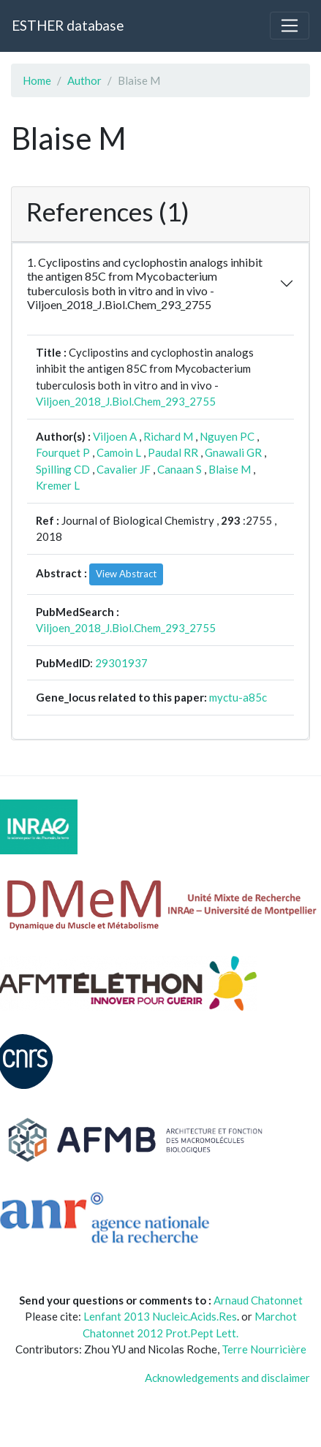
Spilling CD (63, 469)
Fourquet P (63, 452)
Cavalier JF (124, 469)
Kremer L (58, 485)
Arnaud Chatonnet (258, 1300)
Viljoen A (115, 436)
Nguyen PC (227, 436)
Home (37, 80)
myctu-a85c (238, 697)
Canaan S (179, 469)
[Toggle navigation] (289, 25)
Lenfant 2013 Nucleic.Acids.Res (160, 1316)
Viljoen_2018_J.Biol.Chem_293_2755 (126, 401)
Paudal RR (173, 452)
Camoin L (119, 452)
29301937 (121, 662)
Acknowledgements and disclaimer (227, 1377)
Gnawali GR (233, 452)
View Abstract (126, 574)
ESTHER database (68, 25)
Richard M (168, 436)
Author (84, 80)
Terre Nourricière (264, 1349)
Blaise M (229, 469)
